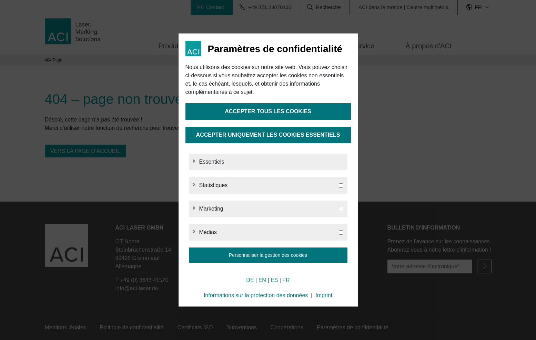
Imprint (323, 295)
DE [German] (250, 280)
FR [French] (286, 280)
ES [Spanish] (274, 280)
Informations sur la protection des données (256, 295)
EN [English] (262, 280)
